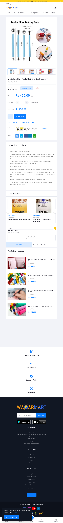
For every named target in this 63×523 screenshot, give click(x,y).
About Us (31, 454)
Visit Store (18, 244)
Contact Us (31, 457)
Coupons (45, 13)
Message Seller (27, 88)
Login (31, 474)
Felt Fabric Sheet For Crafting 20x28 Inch (40, 306)
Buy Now (20, 116)
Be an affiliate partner (31, 485)
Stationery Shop (12, 89)
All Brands (21, 13)
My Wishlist (31, 479)
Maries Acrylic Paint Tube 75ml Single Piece (41, 275)
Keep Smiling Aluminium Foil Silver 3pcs (42, 220)
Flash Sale (11, 13)
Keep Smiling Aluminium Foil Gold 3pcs (19, 220)
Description (12, 145)
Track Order (31, 482)
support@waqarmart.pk (31, 444)
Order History (31, 476)
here (15, 512)
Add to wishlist (13, 122)
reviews (23, 145)
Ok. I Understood (11, 517)
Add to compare (28, 122)
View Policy (45, 128)
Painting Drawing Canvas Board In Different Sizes (41, 260)
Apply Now (31, 495)
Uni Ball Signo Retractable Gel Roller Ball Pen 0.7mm (41, 291)
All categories (33, 13)
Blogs (53, 13)
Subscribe (41, 415)
